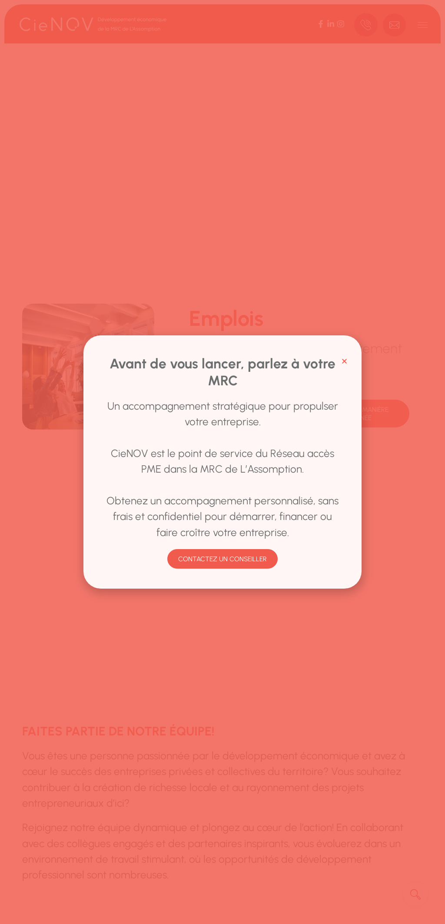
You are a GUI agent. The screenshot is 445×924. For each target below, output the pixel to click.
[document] (222, 462)
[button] (344, 361)
